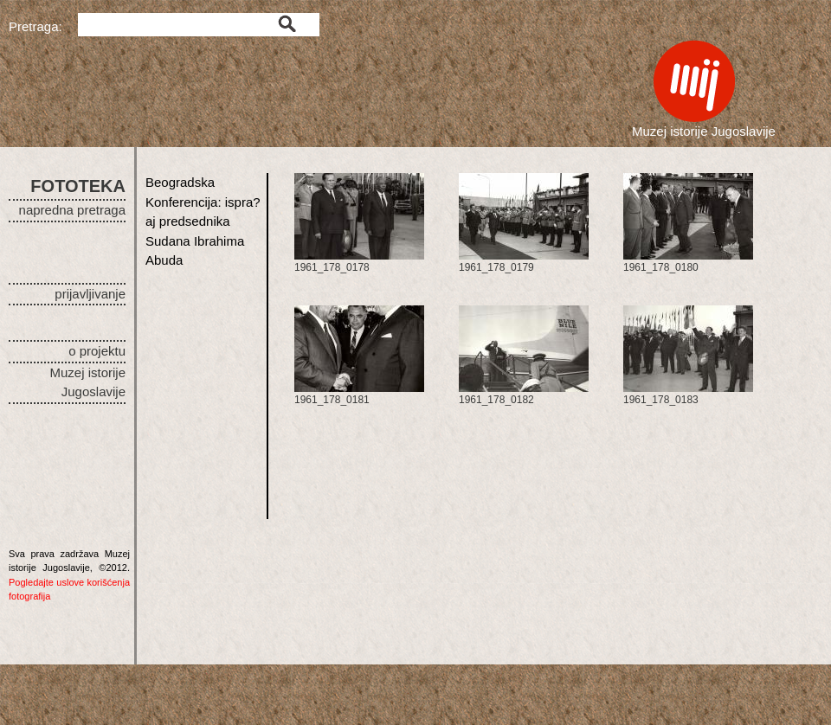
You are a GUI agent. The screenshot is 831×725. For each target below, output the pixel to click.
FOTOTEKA (78, 186)
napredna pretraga (72, 209)
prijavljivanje (90, 293)
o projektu (97, 350)
